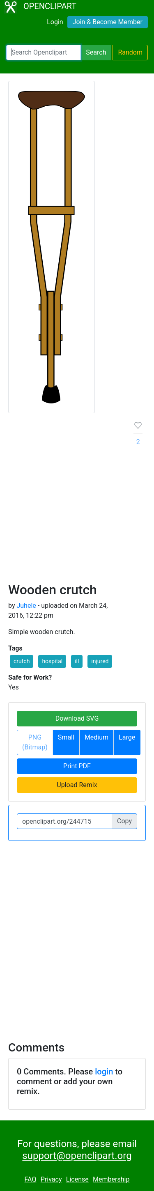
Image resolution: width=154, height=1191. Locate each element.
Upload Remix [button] (77, 785)
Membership (111, 1179)
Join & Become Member (108, 22)
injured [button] (99, 661)
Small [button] (66, 737)
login (104, 1071)
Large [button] (127, 737)
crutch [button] (22, 661)
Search (96, 52)
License (77, 1179)
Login (55, 22)
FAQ (31, 1179)
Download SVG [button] (77, 718)
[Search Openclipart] (43, 52)
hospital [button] (52, 661)
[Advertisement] (77, 501)
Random (130, 52)
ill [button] (77, 661)
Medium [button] (96, 737)
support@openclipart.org (76, 1155)
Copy (124, 821)
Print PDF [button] (77, 766)
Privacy (51, 1179)
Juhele (26, 605)
